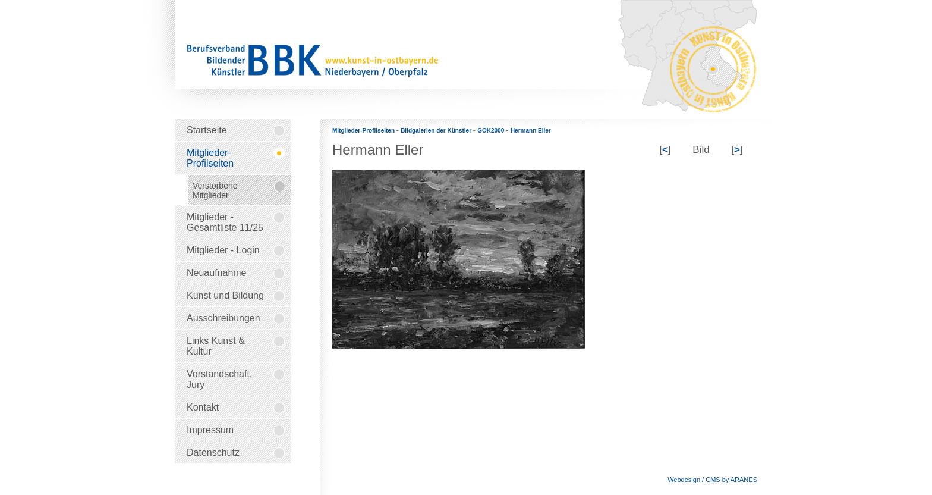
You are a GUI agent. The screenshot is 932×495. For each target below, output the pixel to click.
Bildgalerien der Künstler (437, 130)
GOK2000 (490, 130)
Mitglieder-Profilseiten (364, 130)
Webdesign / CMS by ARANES (712, 479)
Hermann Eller (531, 130)
